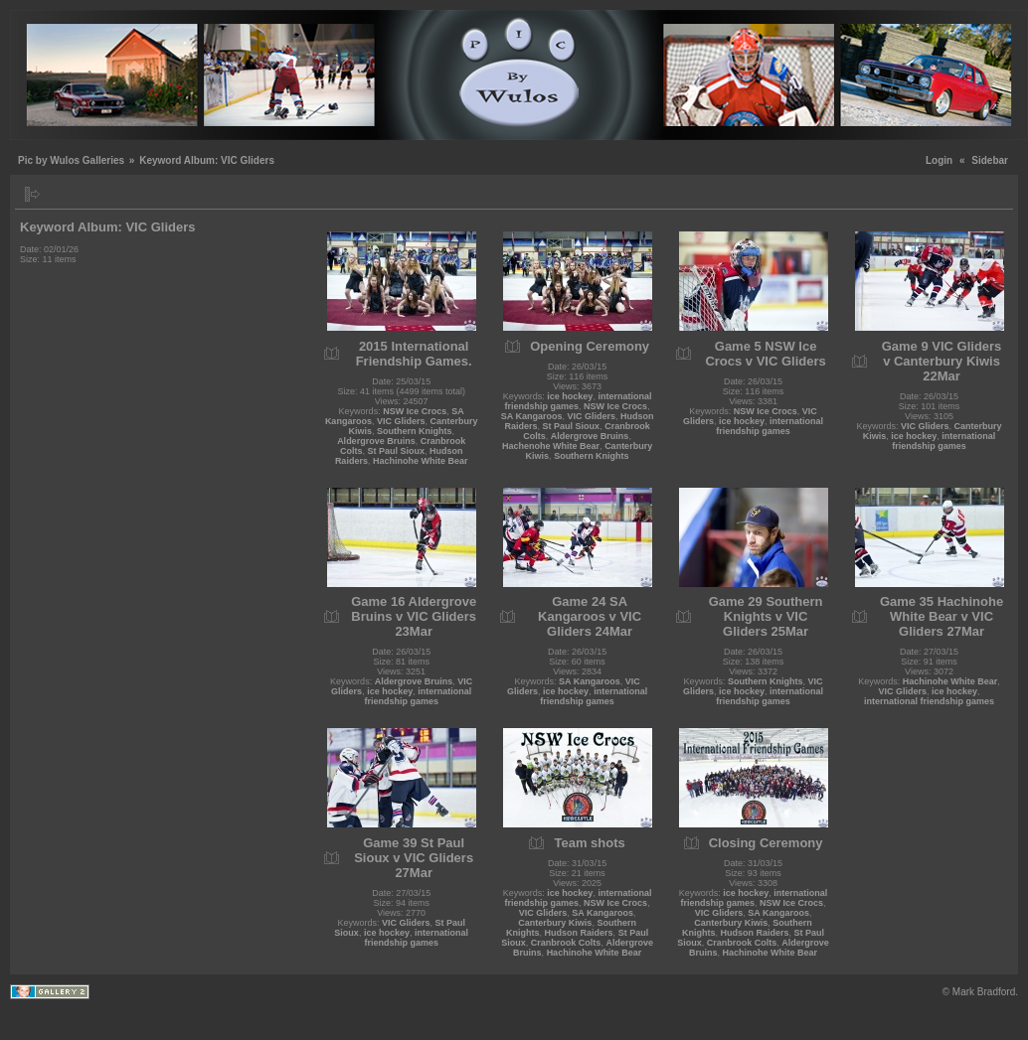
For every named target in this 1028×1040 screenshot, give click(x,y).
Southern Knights (414, 431)
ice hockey (570, 396)
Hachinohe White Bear (420, 461)
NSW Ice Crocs (414, 411)
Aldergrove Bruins (376, 441)
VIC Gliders (401, 421)
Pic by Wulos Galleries (71, 160)
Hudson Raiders (579, 933)
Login (939, 160)
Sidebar (989, 160)
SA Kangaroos (532, 416)
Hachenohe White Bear (551, 446)
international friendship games (578, 401)
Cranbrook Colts (566, 943)
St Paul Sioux (396, 451)
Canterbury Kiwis (555, 923)
